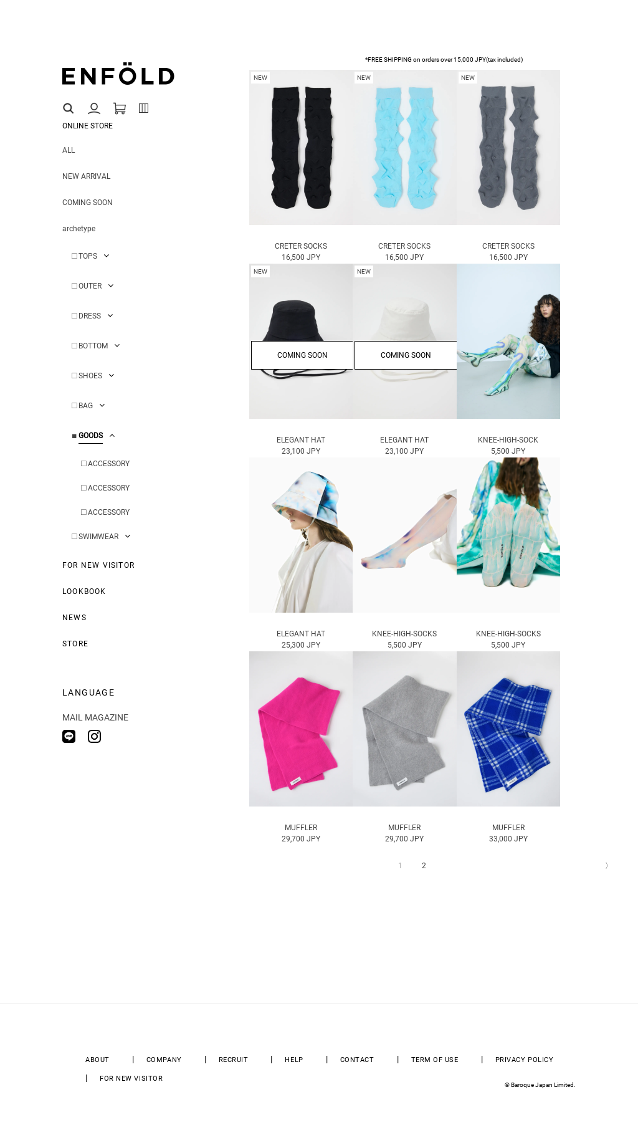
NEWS (74, 617)
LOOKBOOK (84, 591)
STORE (75, 643)
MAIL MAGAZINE (95, 717)
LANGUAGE (88, 692)
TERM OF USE (435, 1060)
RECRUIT (234, 1060)
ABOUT (97, 1060)
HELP (294, 1060)
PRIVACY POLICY (524, 1060)
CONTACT (357, 1060)
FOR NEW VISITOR (98, 565)
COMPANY (164, 1060)
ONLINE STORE (87, 126)
